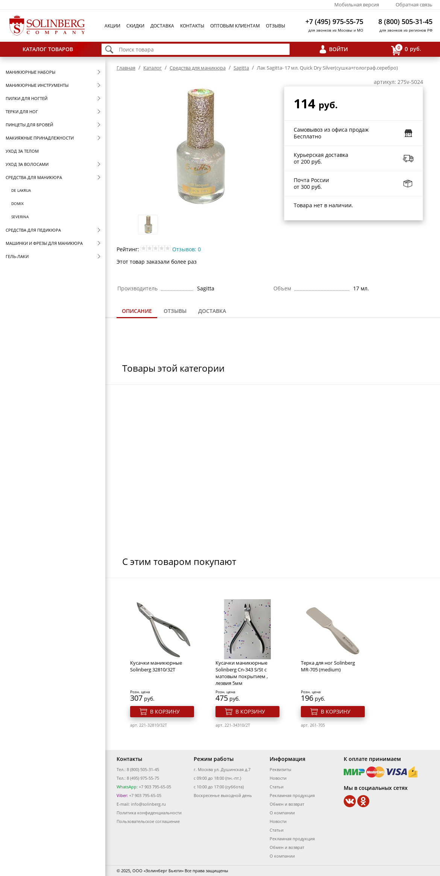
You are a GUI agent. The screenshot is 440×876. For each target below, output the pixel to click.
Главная (126, 67)
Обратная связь (414, 4)
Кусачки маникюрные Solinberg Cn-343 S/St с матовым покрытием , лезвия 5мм (241, 672)
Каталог (152, 67)
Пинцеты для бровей (29, 125)
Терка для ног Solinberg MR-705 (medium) (328, 666)
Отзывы (275, 26)
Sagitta (241, 67)
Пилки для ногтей (26, 98)
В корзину (165, 711)
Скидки (135, 26)
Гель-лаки (17, 256)
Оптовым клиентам (235, 26)
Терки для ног (22, 111)
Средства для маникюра (34, 177)
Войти (338, 49)
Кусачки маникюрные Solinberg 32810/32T (156, 666)
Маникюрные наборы (30, 72)
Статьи (277, 786)
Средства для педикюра (33, 230)
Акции (112, 26)
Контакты (192, 26)
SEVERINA (20, 216)
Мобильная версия (356, 4)
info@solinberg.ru (148, 804)
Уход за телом (22, 151)
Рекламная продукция (292, 795)
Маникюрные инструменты (37, 85)
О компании (282, 812)
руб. (406, 49)
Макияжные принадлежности (40, 138)
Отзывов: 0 (186, 249)
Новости (278, 778)
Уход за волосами (27, 164)
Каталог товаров (48, 49)
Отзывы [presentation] (175, 310)
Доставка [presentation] (212, 310)
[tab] (137, 311)
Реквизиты (280, 769)
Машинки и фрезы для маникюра (44, 243)
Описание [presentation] (137, 310)
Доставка (162, 26)
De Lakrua (21, 190)
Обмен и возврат (287, 804)
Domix (17, 203)
